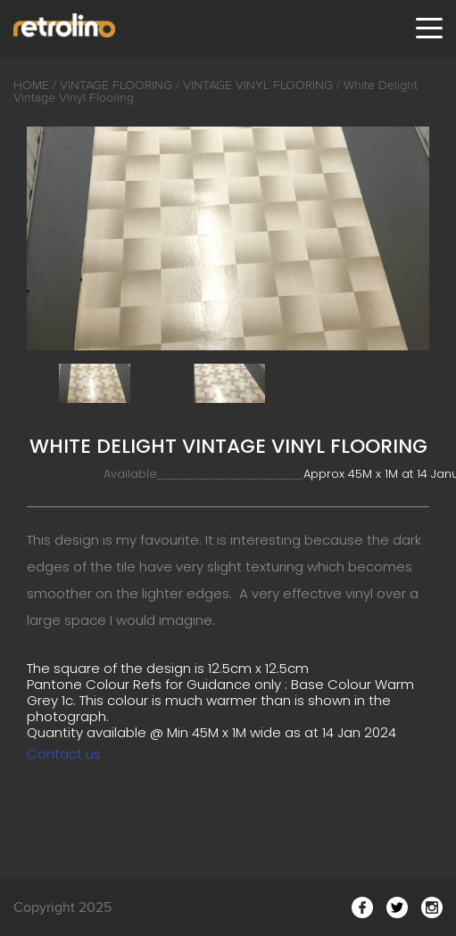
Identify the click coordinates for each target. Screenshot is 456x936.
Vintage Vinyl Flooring (258, 85)
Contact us (64, 753)
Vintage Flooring (116, 85)
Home (31, 85)
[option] (228, 238)
